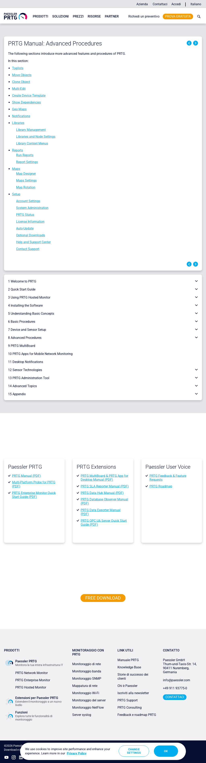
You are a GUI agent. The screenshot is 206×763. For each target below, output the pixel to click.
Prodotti (40, 16)
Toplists (17, 68)
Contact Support (27, 249)
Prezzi (78, 16)
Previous (189, 43)
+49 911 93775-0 (175, 688)
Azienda (142, 4)
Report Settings (27, 162)
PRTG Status (25, 215)
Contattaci (160, 4)
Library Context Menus (32, 143)
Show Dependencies (26, 102)
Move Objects (21, 75)
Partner (112, 16)
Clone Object (21, 82)
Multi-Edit (19, 89)
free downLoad (103, 598)
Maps (16, 169)
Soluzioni (60, 16)
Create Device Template (28, 95)
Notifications (21, 116)
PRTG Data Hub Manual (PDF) (102, 493)
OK (166, 751)
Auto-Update (25, 228)
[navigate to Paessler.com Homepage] (15, 16)
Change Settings (134, 751)
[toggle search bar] (198, 16)
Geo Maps (19, 109)
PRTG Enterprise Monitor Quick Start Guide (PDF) (34, 495)
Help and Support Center (33, 242)
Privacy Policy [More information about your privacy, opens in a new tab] (77, 753)
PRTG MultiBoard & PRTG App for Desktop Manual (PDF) (104, 478)
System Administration (32, 208)
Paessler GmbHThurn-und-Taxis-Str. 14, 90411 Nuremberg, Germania (180, 666)
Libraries (18, 123)
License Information (30, 221)
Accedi (176, 4)
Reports (17, 150)
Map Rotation (25, 187)
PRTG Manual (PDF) (26, 476)
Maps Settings (26, 180)
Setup (16, 194)
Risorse (94, 16)
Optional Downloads (30, 235)
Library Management (31, 130)
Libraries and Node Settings (35, 137)
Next (195, 43)
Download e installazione (19, 749)
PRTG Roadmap (160, 486)
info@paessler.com (176, 680)
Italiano (196, 4)
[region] (103, 751)
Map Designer (26, 174)
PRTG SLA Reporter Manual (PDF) (105, 486)
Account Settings (28, 201)
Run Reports (24, 155)
